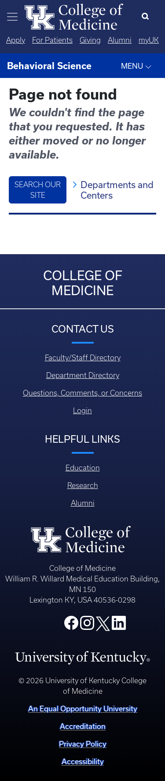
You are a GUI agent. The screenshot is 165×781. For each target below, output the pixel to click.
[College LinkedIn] (119, 625)
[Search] (147, 17)
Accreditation (83, 726)
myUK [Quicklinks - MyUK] (149, 40)
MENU (136, 66)
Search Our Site (38, 190)
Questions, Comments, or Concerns (82, 393)
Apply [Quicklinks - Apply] (15, 40)
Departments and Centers (117, 189)
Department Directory (82, 375)
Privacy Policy (82, 744)
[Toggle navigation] (12, 17)
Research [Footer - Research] (82, 485)
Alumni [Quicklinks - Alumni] (120, 40)
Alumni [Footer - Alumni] (83, 503)
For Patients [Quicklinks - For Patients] (52, 40)
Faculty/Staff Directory (83, 358)
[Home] (74, 16)
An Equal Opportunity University (82, 708)
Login (82, 411)
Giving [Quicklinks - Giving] (90, 40)
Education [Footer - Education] (83, 468)
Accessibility (83, 761)
